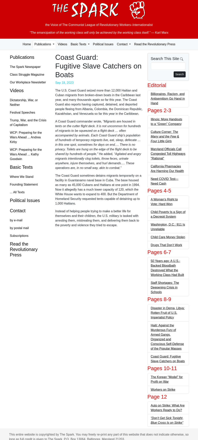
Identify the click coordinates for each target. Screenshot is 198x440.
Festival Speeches (22, 112)
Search (179, 74)
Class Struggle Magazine (27, 74)
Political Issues (103, 44)
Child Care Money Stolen (168, 237)
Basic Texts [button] (79, 44)
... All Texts (17, 192)
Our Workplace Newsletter (28, 82)
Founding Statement (24, 184)
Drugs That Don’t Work (166, 245)
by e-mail (16, 220)
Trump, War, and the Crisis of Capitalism (28, 123)
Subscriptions (19, 235)
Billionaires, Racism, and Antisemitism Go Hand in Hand (168, 98)
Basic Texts (21, 167)
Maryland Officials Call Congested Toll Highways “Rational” (168, 153)
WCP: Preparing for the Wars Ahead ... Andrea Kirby (26, 137)
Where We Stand (21, 176)
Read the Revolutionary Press (154, 44)
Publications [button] (43, 44)
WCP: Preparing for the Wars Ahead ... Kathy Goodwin (26, 154)
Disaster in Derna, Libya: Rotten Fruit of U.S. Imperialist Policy (168, 312)
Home (27, 44)
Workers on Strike (163, 389)
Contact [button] (122, 44)
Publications (22, 57)
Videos (62, 44)
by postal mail (19, 228)
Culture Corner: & (165, 136)
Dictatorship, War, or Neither (24, 102)
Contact (18, 210)
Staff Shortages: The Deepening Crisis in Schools (165, 287)
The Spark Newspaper (25, 66)
